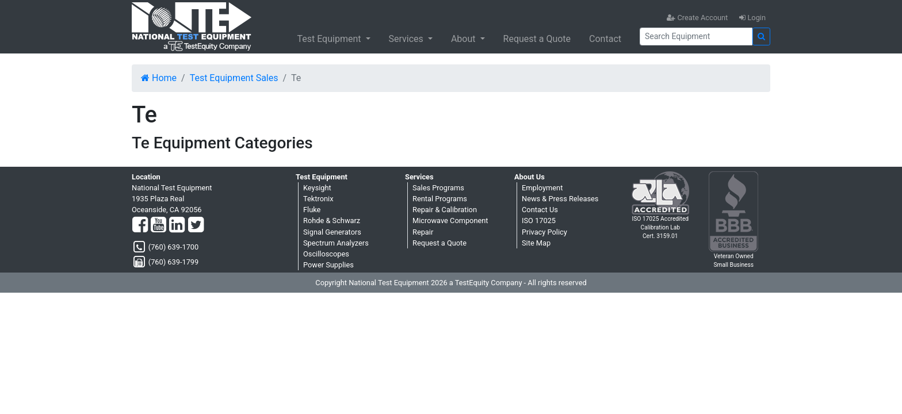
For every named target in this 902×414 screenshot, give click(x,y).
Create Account (697, 17)
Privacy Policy (544, 232)
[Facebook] (140, 225)
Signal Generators (332, 232)
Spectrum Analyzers (336, 243)
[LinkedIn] (177, 225)
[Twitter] (196, 225)
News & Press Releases (560, 198)
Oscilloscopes (326, 254)
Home (159, 77)
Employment (542, 187)
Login (752, 17)
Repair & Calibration (444, 209)
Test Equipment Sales (234, 77)
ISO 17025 (539, 220)
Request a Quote (537, 38)
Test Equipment (330, 38)
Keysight (317, 187)
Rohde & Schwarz (331, 220)
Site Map (536, 243)
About (464, 38)
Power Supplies (328, 264)
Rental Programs (439, 198)
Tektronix (318, 198)
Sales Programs (438, 187)
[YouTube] (158, 225)
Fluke (311, 209)
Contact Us (540, 209)
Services (407, 38)
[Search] (696, 36)
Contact (605, 38)
